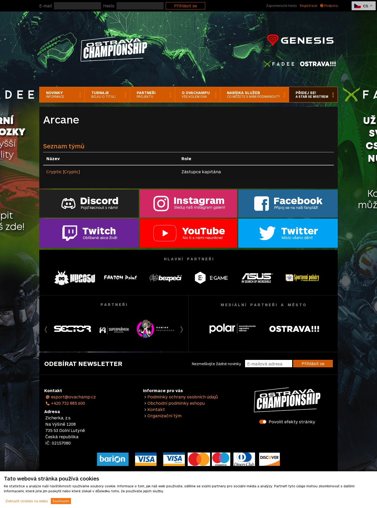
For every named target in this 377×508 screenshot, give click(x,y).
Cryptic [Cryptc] (63, 171)
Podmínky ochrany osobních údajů (182, 396)
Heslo (108, 5)
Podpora (329, 5)
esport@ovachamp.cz (70, 396)
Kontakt (156, 409)
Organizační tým (164, 415)
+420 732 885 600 (65, 403)
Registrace (308, 5)
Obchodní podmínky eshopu (176, 403)
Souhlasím (61, 501)
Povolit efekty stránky (292, 421)
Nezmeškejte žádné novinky (216, 363)
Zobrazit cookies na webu (26, 501)
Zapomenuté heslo (281, 5)
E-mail (45, 5)
